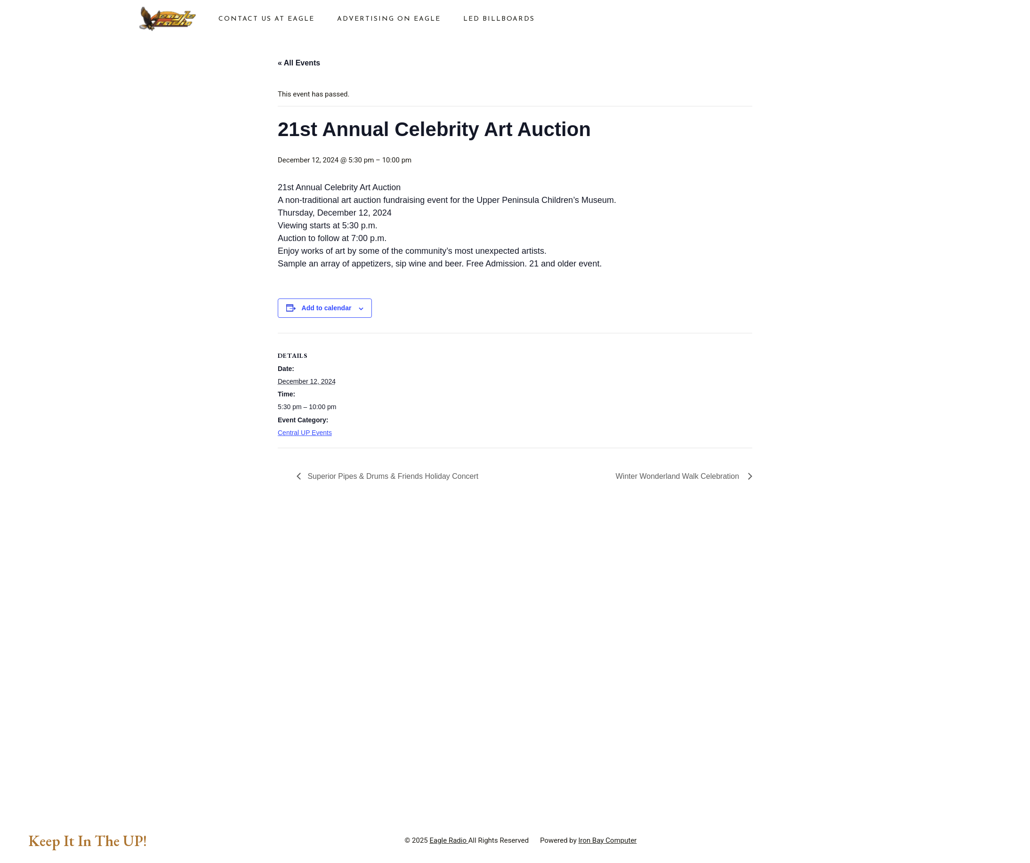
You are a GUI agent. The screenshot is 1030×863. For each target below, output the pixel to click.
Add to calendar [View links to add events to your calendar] (327, 308)
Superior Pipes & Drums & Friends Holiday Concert (393, 476)
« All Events (299, 63)
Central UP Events (305, 432)
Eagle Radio (448, 840)
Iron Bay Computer (608, 840)
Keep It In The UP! (87, 841)
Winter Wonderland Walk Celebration (679, 476)
